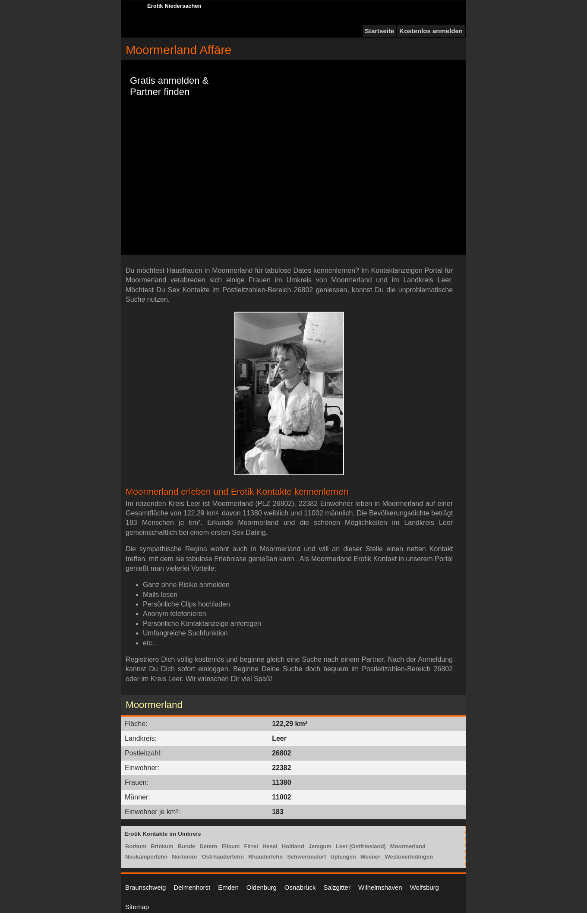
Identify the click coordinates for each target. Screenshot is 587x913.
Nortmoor (184, 856)
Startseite (379, 31)
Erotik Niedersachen (174, 6)
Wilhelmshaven (380, 887)
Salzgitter (336, 887)
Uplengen (343, 856)
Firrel (251, 846)
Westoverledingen (409, 856)
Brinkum (162, 846)
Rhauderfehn (265, 856)
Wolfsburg (424, 887)
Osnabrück (300, 887)
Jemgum (320, 846)
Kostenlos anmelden (431, 31)
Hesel (270, 846)
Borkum (135, 846)
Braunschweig (145, 887)
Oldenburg (261, 887)
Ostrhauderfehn (223, 856)
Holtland (293, 846)
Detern (208, 846)
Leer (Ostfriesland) (361, 846)
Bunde (186, 846)
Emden (228, 887)
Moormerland (408, 846)
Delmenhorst (192, 887)
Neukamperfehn (146, 856)
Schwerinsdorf (306, 856)
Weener (370, 856)
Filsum (231, 846)
